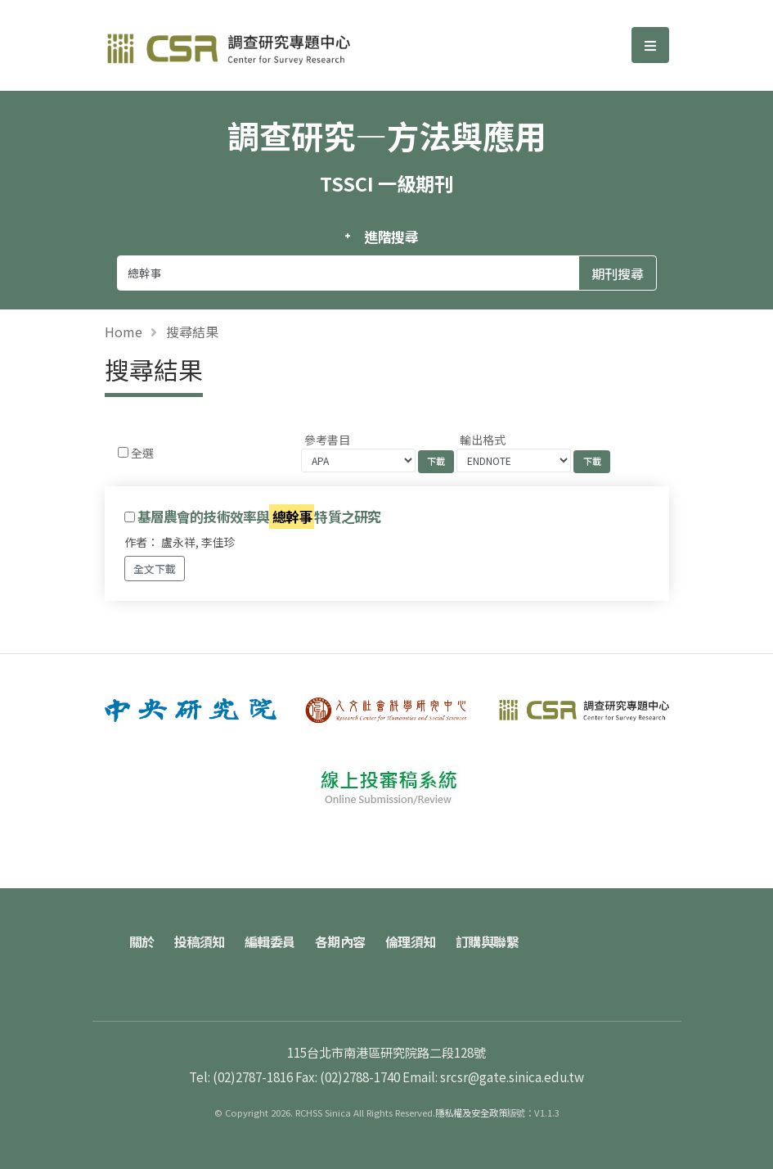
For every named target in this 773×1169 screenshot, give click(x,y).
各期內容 (340, 941)
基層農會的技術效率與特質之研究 (259, 517)
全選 (142, 453)
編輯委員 (270, 941)
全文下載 (154, 568)
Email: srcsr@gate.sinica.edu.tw (493, 1076)
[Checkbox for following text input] (123, 452)
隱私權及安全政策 (471, 1112)
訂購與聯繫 (487, 941)
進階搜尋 (391, 236)
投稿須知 (199, 941)
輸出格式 (483, 439)
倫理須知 (410, 941)
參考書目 (327, 439)
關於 (142, 941)
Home (123, 331)
